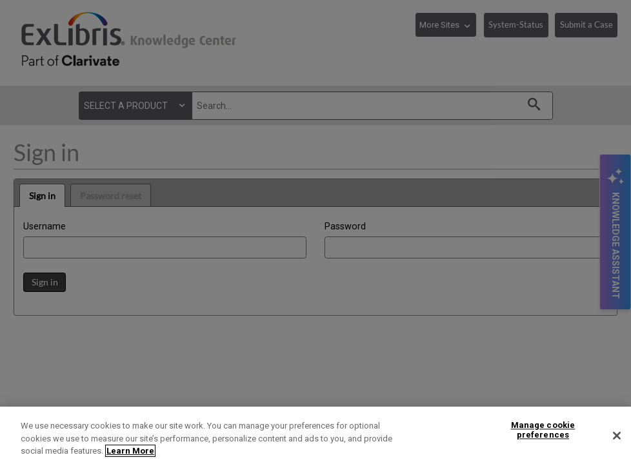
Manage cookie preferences (543, 430)
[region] (315, 435)
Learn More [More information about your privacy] (130, 451)
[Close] (617, 435)
